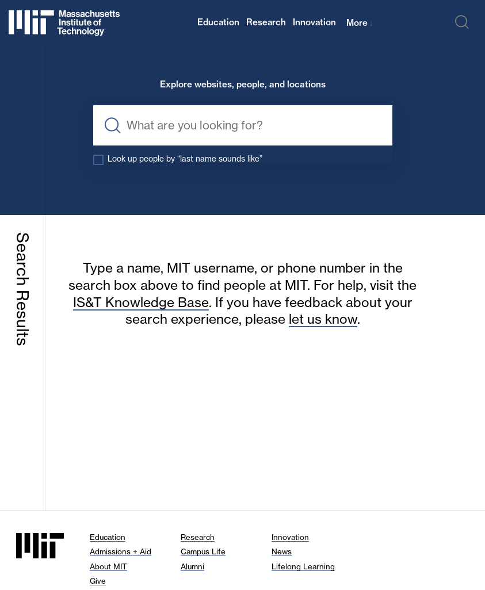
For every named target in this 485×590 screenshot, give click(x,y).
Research (266, 22)
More (359, 22)
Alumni (192, 566)
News (282, 551)
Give (98, 580)
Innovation (314, 22)
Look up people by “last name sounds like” (185, 158)
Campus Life (203, 551)
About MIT (108, 566)
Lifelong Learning (303, 566)
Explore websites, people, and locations (243, 85)
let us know (323, 319)
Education (218, 22)
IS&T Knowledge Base (141, 302)
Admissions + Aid (120, 551)
